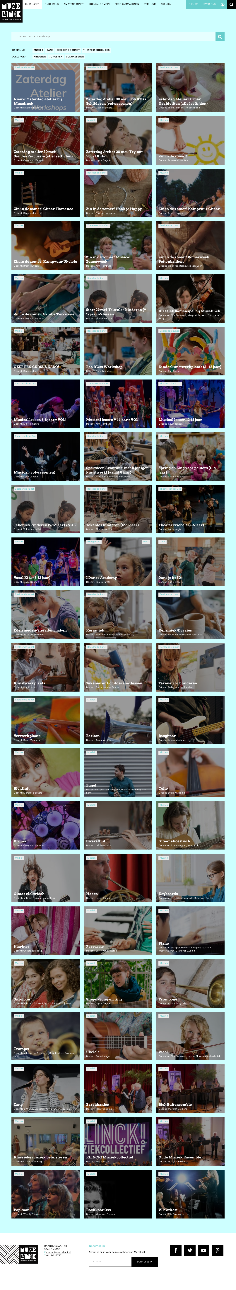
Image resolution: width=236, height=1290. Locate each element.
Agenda (166, 4)
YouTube (203, 1246)
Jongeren (55, 57)
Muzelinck (11, 11)
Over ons (209, 4)
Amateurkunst (74, 4)
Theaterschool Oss (96, 50)
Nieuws (194, 4)
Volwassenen (75, 57)
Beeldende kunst (68, 50)
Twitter (188, 1246)
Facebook (175, 1246)
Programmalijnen (127, 4)
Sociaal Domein (99, 4)
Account (222, 4)
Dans (50, 50)
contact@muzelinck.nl (58, 1252)
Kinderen (40, 57)
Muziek (38, 50)
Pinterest (217, 1246)
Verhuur (150, 4)
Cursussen (32, 4)
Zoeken (231, 4)
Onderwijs (52, 4)
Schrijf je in (145, 1261)
